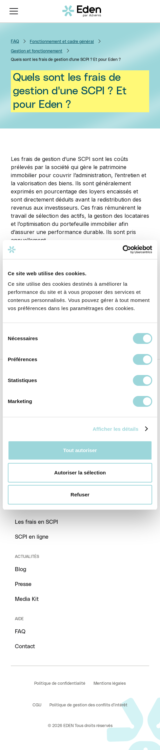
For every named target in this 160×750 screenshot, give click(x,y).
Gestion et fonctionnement (36, 51)
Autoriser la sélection (80, 472)
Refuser (80, 494)
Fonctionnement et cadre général (62, 42)
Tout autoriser (80, 450)
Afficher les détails (115, 429)
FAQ (15, 41)
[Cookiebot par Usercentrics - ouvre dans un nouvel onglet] (122, 249)
